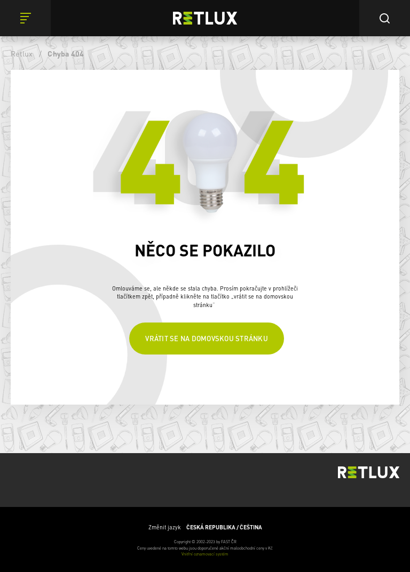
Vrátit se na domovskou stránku (206, 338)
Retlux (22, 53)
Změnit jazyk (205, 527)
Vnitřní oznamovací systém (205, 554)
